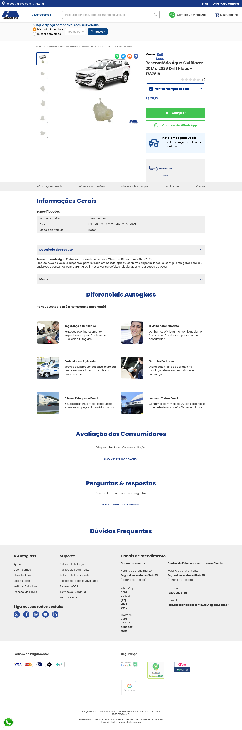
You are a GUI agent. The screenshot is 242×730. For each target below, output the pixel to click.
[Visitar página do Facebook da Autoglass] (26, 614)
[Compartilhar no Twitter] (123, 56)
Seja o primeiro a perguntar (121, 504)
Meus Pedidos (22, 575)
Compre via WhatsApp (192, 15)
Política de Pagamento (74, 570)
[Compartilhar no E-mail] (129, 56)
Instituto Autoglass (26, 586)
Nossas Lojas (22, 581)
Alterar (39, 4)
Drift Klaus (159, 56)
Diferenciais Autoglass (135, 186)
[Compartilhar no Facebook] (136, 56)
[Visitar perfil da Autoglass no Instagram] (36, 614)
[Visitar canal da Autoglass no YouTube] (45, 614)
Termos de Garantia (73, 592)
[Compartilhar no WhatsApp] (117, 56)
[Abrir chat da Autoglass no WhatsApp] (17, 614)
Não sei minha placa (48, 29)
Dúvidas (200, 186)
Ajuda (17, 564)
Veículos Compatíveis (92, 186)
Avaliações (172, 186)
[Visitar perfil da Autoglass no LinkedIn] (55, 614)
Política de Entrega (72, 564)
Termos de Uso (69, 597)
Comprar (175, 113)
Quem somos (22, 570)
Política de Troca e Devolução (79, 581)
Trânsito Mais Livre (25, 592)
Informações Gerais (49, 186)
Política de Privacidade (74, 575)
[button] (121, 250)
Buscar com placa (47, 34)
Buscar (98, 32)
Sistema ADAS (69, 586)
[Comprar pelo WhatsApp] (175, 125)
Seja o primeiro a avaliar (121, 458)
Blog (205, 4)
